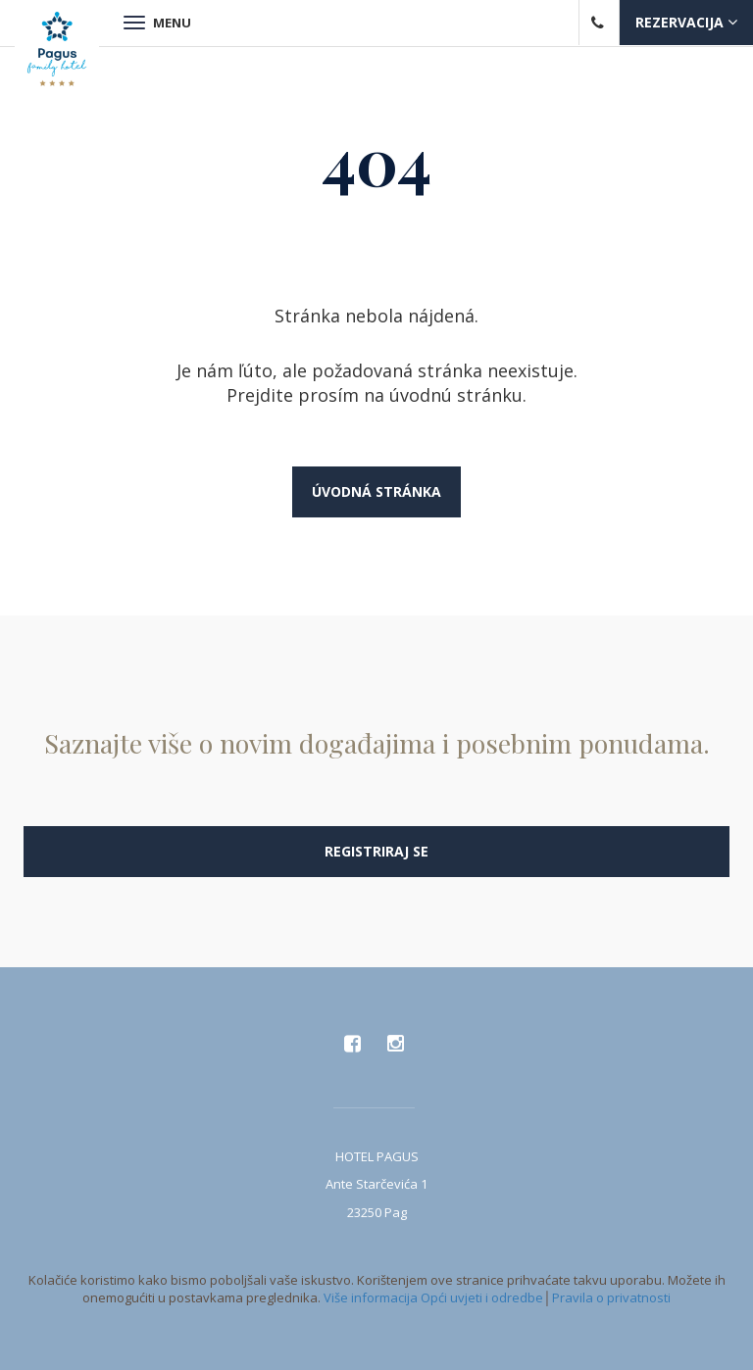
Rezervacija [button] (686, 22)
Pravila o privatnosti (611, 1297)
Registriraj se (376, 851)
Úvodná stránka (376, 491)
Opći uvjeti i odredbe (482, 1297)
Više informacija (371, 1297)
